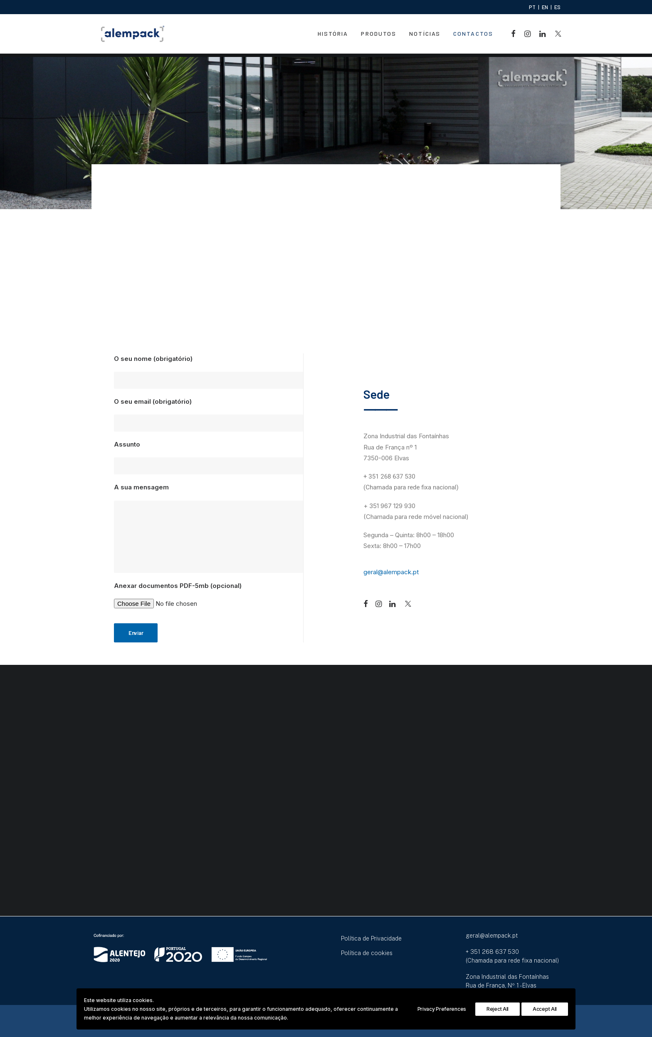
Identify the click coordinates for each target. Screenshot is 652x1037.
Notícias (424, 35)
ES (557, 7)
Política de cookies (367, 953)
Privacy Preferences (441, 1009)
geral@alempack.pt (391, 572)
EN (545, 7)
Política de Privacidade (371, 938)
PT (532, 7)
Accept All (545, 1009)
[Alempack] (130, 35)
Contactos (473, 35)
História (333, 35)
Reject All (498, 1009)
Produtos (378, 35)
